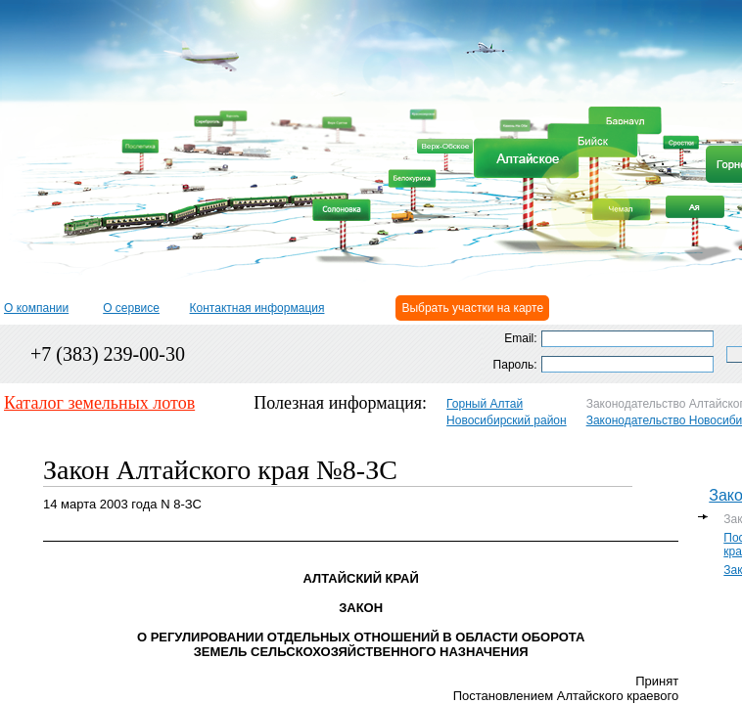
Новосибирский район (506, 420)
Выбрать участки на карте (472, 308)
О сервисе (131, 308)
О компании (36, 308)
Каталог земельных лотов (99, 403)
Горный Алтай (484, 404)
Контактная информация (257, 308)
